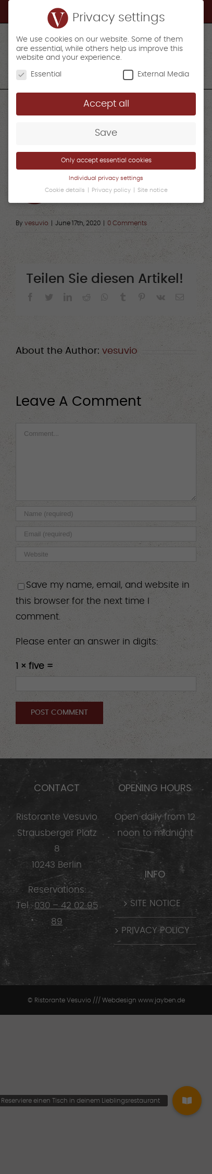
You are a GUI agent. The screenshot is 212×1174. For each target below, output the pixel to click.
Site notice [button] (153, 190)
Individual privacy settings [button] (106, 178)
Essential (38, 75)
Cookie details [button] (65, 190)
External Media (156, 75)
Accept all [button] (106, 104)
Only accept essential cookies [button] (106, 160)
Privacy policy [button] (112, 190)
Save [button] (106, 133)
